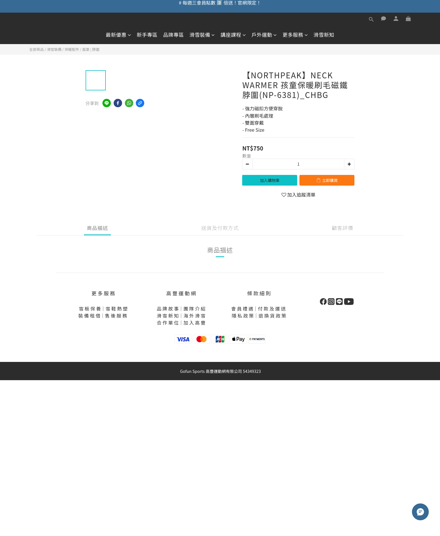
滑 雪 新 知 (167, 315)
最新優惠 (118, 34)
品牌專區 (173, 34)
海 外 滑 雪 (194, 315)
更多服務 (295, 34)
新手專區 (147, 34)
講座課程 (233, 34)
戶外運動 (264, 34)
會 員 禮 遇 (242, 308)
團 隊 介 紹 (194, 308)
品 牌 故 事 (167, 308)
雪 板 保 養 (90, 308)
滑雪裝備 (202, 34)
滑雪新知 (323, 34)
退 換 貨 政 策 (272, 315)
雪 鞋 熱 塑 (116, 308)
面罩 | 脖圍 (90, 49)
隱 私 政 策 (243, 315)
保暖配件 (72, 49)
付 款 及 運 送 (272, 308)
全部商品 (36, 49)
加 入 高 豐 (194, 322)
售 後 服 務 (116, 315)
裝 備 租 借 (89, 315)
